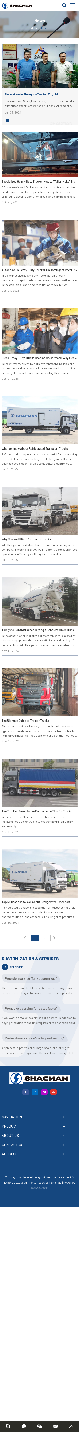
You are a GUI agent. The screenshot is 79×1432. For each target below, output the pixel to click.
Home (34, 28)
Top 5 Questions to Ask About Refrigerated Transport (36, 902)
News (44, 28)
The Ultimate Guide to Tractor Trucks (25, 720)
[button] (7, 120)
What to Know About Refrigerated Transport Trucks (35, 448)
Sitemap (56, 1182)
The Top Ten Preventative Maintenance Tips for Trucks (37, 811)
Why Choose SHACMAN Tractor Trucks (26, 539)
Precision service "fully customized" (31, 978)
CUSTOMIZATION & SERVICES (30, 958)
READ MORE (12, 967)
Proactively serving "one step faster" (31, 1008)
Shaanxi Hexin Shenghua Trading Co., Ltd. (32, 94)
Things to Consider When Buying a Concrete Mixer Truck (38, 630)
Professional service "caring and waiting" (34, 1038)
